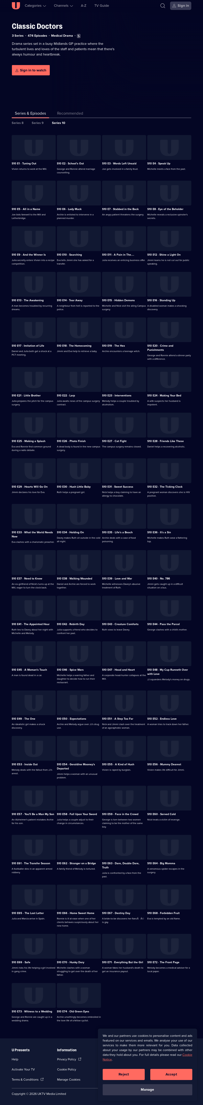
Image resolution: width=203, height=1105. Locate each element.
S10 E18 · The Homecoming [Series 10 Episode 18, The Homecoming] (74, 346)
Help (15, 1059)
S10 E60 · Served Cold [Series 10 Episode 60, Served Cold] (161, 814)
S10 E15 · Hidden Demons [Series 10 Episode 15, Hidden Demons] (118, 300)
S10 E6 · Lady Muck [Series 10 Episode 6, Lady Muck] (69, 209)
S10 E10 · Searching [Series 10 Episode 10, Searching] (69, 255)
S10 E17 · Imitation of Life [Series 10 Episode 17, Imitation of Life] (28, 346)
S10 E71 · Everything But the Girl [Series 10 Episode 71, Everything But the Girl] (122, 962)
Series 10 (58, 123)
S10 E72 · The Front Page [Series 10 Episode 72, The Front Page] (163, 962)
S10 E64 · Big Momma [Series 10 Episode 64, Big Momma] (161, 863)
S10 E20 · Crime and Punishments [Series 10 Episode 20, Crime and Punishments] (160, 348)
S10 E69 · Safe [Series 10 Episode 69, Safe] (21, 962)
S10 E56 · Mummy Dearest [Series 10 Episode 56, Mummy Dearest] (164, 764)
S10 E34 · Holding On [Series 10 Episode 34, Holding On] (70, 532)
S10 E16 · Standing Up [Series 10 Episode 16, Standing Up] (161, 300)
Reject (124, 1074)
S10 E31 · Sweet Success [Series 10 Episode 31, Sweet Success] (117, 487)
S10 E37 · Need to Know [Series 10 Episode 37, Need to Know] (27, 578)
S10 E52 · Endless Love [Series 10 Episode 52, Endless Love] (162, 719)
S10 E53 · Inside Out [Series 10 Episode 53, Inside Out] (25, 764)
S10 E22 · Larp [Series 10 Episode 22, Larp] (66, 395)
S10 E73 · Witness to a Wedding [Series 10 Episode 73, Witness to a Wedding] (32, 1011)
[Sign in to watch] (31, 70)
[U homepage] (16, 6)
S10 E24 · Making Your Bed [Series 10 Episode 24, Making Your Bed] (164, 395)
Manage (147, 1089)
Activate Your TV (23, 1069)
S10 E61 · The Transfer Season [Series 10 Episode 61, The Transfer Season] (31, 863)
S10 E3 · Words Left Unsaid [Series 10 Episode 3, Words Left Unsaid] (119, 163)
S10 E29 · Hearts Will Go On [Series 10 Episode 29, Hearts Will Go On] (30, 487)
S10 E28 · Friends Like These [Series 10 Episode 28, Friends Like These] (165, 441)
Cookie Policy (66, 1069)
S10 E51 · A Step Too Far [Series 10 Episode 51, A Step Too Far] (117, 719)
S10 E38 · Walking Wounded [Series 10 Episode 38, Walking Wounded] (74, 578)
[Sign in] (180, 6)
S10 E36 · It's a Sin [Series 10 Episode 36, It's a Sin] (159, 532)
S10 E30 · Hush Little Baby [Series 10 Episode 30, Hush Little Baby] (74, 487)
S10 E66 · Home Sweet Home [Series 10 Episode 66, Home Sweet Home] (75, 913)
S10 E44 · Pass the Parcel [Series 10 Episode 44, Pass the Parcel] (163, 624)
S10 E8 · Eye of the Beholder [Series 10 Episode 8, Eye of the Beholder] (165, 209)
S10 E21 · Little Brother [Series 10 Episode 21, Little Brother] (26, 395)
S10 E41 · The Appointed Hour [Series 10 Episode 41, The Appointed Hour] (31, 624)
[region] (147, 1064)
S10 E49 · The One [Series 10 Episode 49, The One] (23, 719)
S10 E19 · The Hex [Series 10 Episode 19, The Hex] (113, 346)
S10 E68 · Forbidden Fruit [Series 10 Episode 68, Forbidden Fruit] (163, 913)
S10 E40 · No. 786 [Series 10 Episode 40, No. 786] (158, 578)
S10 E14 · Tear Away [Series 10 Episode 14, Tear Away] (69, 300)
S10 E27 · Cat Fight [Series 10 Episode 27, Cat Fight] (114, 441)
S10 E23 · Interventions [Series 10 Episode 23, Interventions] (116, 395)
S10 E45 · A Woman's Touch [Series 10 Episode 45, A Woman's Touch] (29, 670)
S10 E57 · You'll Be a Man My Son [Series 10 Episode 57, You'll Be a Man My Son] (33, 814)
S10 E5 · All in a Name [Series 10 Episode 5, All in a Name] (26, 209)
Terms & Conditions (25, 1079)
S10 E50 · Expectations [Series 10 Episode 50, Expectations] (71, 719)
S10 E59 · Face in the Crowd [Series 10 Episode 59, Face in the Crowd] (120, 814)
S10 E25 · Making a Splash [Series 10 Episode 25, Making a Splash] (28, 441)
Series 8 (18, 123)
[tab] (70, 114)
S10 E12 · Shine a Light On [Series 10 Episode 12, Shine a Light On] (164, 255)
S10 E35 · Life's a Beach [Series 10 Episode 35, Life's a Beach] (117, 532)
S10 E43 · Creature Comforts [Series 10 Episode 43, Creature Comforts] (120, 624)
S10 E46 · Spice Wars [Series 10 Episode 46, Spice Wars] (70, 670)
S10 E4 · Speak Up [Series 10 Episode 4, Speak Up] (158, 163)
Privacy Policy (66, 1059)
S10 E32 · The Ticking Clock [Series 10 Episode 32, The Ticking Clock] (164, 487)
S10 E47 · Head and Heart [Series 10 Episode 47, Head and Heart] (118, 670)
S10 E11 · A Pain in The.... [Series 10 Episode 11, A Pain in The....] (118, 255)
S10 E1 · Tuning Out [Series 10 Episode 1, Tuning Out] (24, 163)
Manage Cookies (68, 1079)
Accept (171, 1074)
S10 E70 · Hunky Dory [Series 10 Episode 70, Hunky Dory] (70, 962)
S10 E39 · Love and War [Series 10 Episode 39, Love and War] (117, 578)
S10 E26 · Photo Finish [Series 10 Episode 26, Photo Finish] (71, 441)
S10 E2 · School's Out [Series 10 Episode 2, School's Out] (70, 163)
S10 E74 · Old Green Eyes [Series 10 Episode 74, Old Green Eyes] (73, 1011)
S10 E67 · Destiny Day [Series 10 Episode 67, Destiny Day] (116, 913)
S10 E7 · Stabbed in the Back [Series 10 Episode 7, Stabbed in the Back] (120, 209)
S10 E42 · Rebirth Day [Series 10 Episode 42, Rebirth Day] (70, 624)
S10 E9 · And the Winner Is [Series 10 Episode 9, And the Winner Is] (29, 255)
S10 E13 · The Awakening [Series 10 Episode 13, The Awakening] (28, 300)
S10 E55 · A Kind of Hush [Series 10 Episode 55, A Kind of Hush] (118, 764)
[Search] (163, 6)
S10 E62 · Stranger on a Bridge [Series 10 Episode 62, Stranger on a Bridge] (76, 863)
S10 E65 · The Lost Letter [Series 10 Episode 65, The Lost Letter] (28, 913)
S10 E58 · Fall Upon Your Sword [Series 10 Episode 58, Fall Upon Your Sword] (77, 814)
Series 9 (38, 123)
